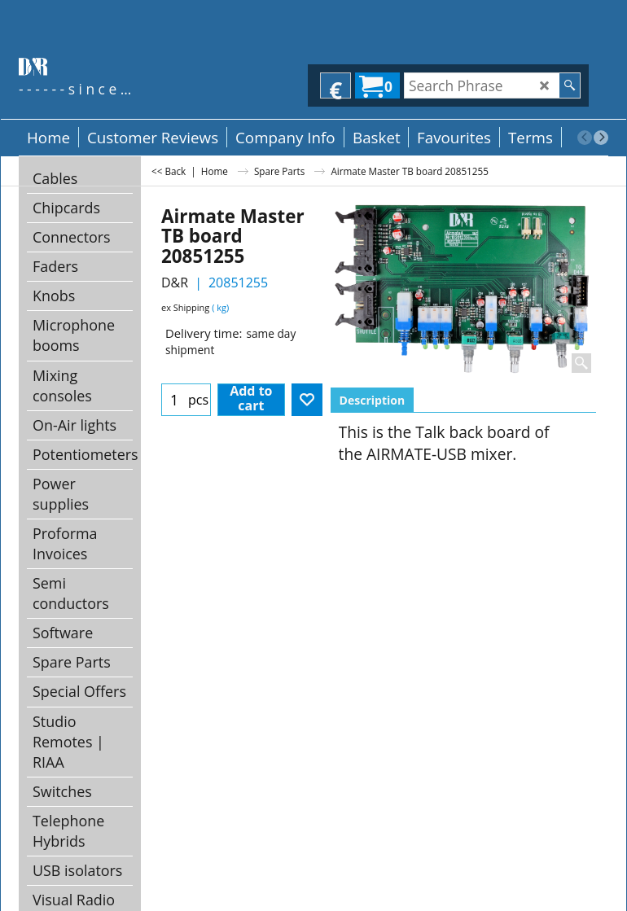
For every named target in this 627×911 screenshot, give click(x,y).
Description (373, 400)
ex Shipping (185, 307)
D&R (174, 282)
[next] (601, 137)
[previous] (584, 137)
